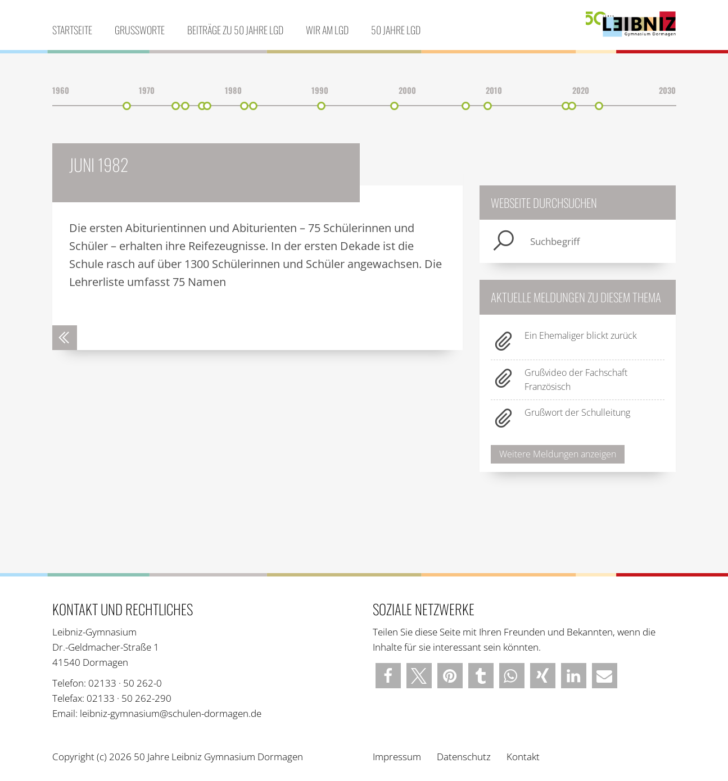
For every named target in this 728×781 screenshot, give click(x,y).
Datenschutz (464, 756)
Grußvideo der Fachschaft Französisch (575, 379)
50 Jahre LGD (395, 29)
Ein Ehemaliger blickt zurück (580, 335)
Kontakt (523, 756)
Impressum (397, 756)
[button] (388, 675)
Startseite (72, 29)
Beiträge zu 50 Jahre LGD (235, 29)
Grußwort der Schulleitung (577, 412)
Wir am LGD (327, 29)
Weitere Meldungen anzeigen (557, 454)
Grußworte (140, 29)
